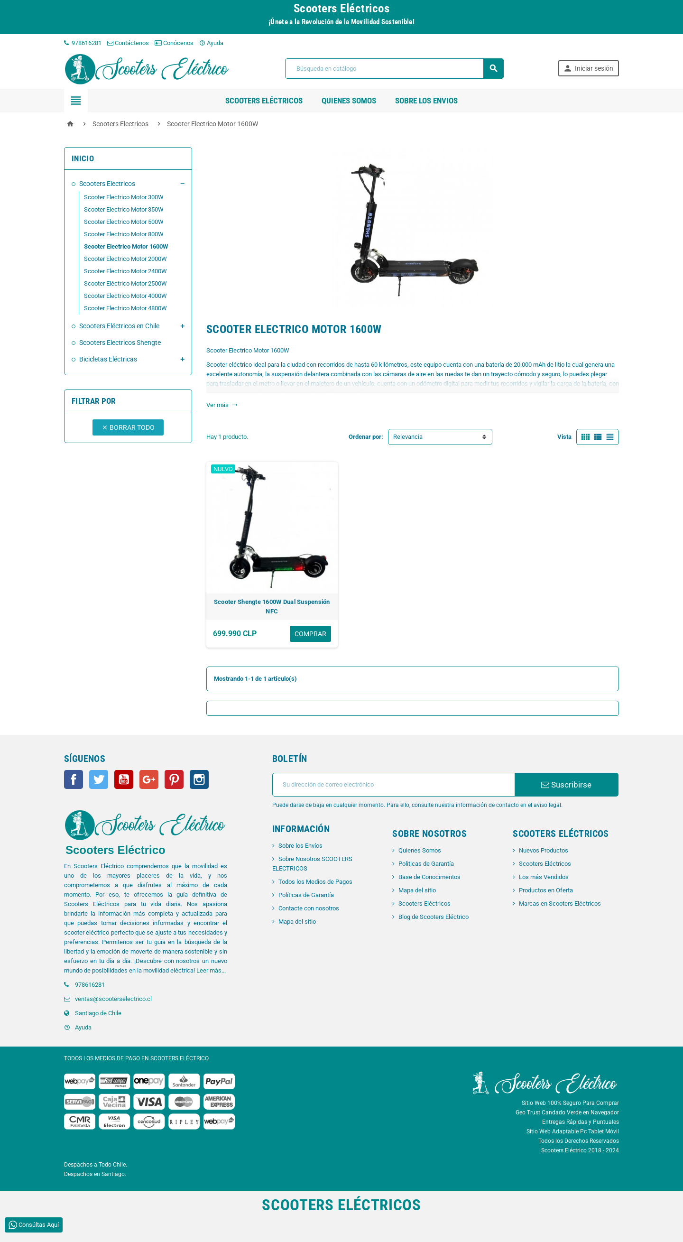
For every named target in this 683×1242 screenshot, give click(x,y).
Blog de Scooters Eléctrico (433, 916)
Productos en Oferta (546, 890)
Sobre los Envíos (300, 845)
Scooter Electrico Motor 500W (124, 221)
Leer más (209, 970)
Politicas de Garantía (426, 863)
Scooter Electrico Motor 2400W (125, 271)
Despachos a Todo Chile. (95, 1164)
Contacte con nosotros (308, 908)
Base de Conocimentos (429, 877)
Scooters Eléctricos (264, 100)
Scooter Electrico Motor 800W (124, 234)
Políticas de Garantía (306, 895)
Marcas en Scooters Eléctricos (560, 903)
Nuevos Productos (543, 850)
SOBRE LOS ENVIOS (426, 100)
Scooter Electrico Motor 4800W (125, 308)
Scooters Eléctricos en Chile (119, 326)
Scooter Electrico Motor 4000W (125, 295)
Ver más (222, 404)
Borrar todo (128, 427)
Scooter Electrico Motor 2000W (125, 258)
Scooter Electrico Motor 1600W (126, 246)
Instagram (199, 779)
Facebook (73, 779)
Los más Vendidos (544, 877)
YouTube (123, 779)
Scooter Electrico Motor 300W (124, 197)
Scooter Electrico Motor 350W (124, 209)
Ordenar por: (366, 436)
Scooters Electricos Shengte (120, 342)
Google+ (148, 779)
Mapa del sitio (297, 921)
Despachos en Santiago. (95, 1174)
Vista (564, 436)
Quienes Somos (419, 850)
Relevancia (408, 436)
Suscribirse (566, 784)
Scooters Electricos (107, 183)
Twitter (98, 779)
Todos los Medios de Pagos (315, 881)
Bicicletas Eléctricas (108, 359)
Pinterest (174, 779)
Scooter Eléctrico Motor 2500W (125, 283)
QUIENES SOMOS (349, 100)
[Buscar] (394, 68)
